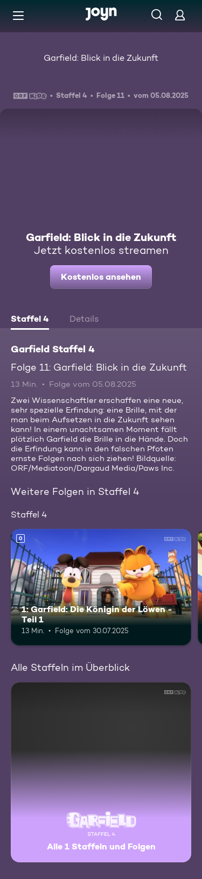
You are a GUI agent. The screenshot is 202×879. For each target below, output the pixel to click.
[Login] (179, 14)
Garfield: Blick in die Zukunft (101, 58)
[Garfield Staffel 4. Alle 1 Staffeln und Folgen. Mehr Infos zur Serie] (101, 772)
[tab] (30, 320)
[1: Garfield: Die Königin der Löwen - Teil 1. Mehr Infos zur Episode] (101, 587)
